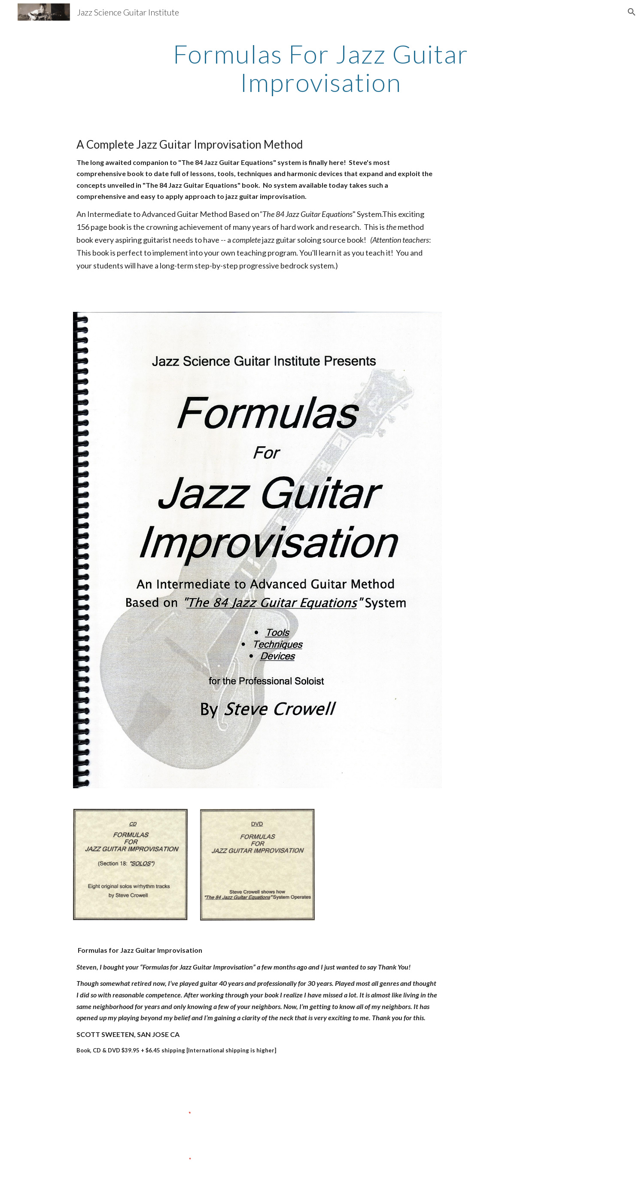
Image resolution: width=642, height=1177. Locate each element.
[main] (321, 68)
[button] (631, 12)
